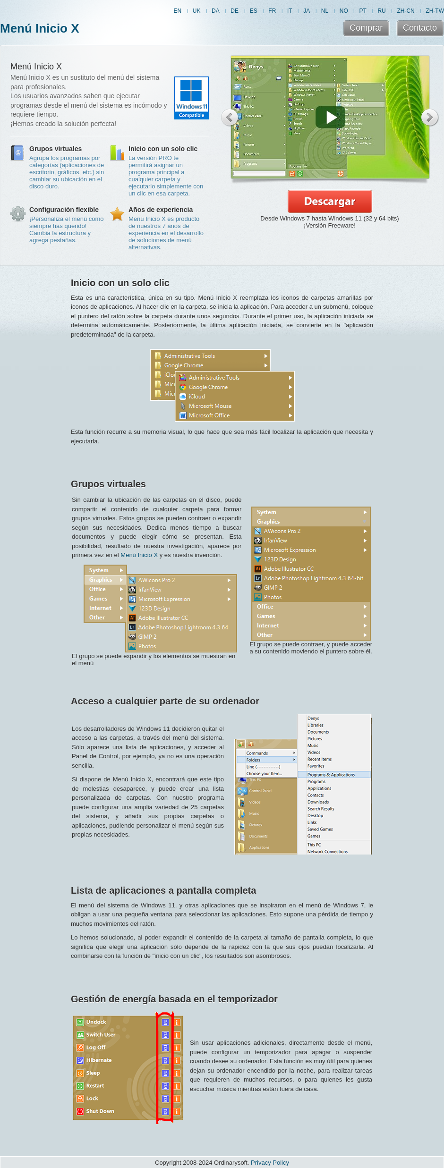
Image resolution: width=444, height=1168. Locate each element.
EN (177, 11)
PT (362, 11)
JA (306, 11)
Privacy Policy (270, 1162)
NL (324, 11)
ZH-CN (405, 11)
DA (216, 11)
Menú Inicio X (39, 28)
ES (253, 11)
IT (289, 11)
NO (344, 11)
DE (235, 11)
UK (197, 11)
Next (430, 117)
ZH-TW (435, 11)
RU (381, 11)
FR (272, 11)
